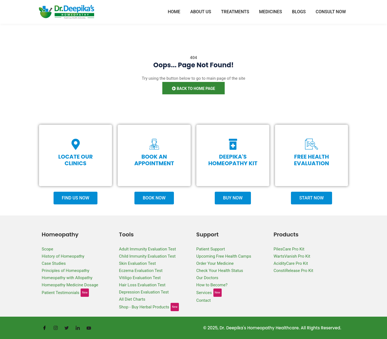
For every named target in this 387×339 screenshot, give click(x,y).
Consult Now (331, 11)
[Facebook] (44, 328)
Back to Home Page (193, 88)
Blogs (299, 11)
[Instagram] (55, 328)
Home (174, 11)
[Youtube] (88, 328)
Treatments (235, 11)
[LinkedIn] (77, 328)
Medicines (270, 11)
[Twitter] (66, 328)
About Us (200, 11)
